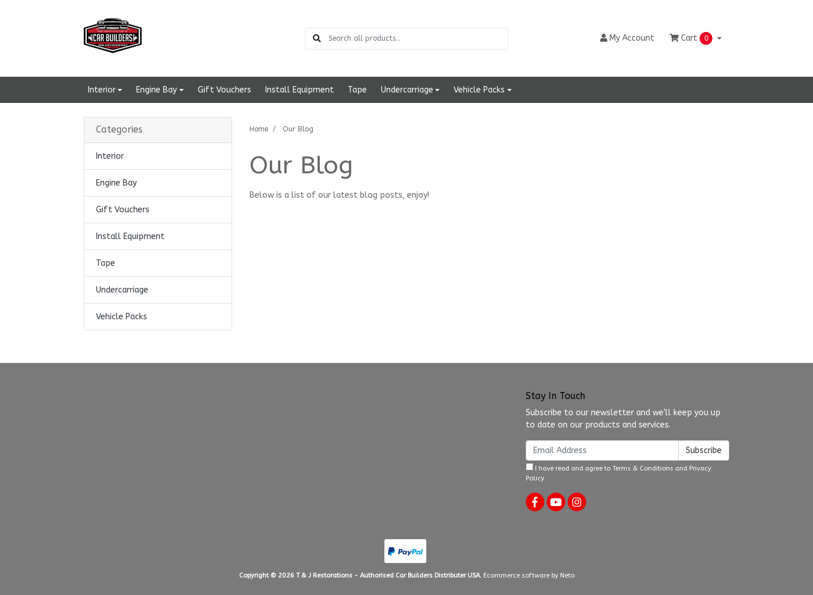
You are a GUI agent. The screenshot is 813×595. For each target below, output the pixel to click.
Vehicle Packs (121, 317)
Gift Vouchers (224, 90)
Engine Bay (116, 183)
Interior (110, 156)
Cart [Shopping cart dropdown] (692, 38)
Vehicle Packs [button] (479, 90)
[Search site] (317, 38)
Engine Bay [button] (156, 90)
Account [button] (627, 38)
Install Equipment (299, 90)
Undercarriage (122, 290)
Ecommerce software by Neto (529, 575)
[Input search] (418, 38)
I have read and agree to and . (618, 472)
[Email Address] (602, 450)
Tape (357, 90)
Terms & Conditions (642, 468)
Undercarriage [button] (407, 90)
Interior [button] (102, 90)
